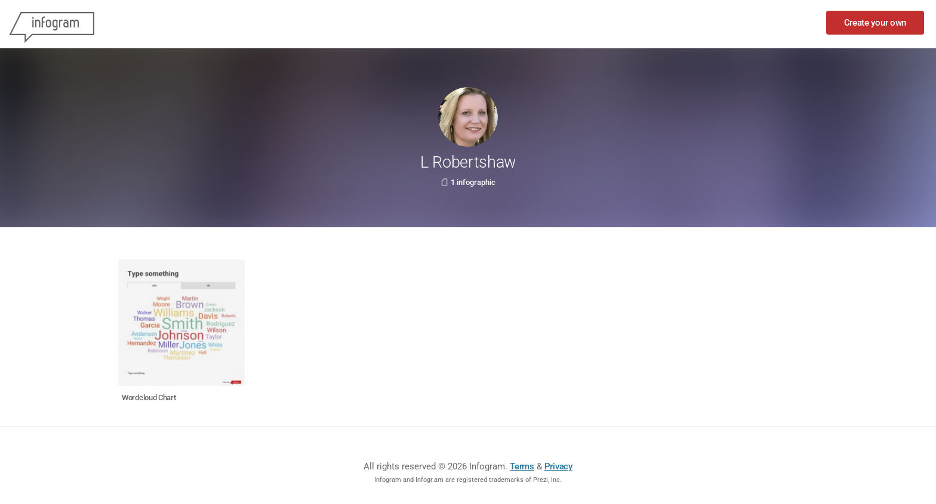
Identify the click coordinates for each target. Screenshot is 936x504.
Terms (522, 466)
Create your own (875, 22)
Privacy (558, 466)
